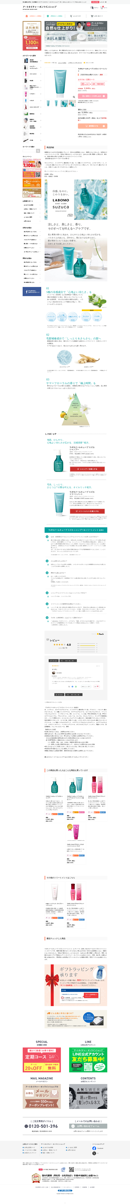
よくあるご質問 (28, 217)
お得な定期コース (29, 1147)
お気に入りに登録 (88, 62)
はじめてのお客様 (28, 205)
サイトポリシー (68, 1187)
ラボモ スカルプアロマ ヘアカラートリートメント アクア (75, 845)
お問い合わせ (27, 221)
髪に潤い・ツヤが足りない (31, 243)
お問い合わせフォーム (88, 1126)
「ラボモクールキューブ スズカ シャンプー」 (63, 611)
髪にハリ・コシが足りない (31, 274)
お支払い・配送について (30, 209)
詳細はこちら (87, 136)
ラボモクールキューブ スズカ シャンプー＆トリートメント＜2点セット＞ (75, 798)
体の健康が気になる (29, 282)
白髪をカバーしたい (29, 247)
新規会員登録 (95, 2)
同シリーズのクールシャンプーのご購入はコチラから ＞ (61, 171)
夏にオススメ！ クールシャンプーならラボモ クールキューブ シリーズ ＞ (66, 757)
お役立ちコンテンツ (30, 1152)
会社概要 (92, 1187)
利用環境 (77, 1187)
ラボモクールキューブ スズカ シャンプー (54, 797)
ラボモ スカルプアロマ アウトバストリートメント (96, 797)
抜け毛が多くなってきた (30, 231)
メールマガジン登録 (30, 1150)
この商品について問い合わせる (75, 62)
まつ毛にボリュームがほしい (31, 251)
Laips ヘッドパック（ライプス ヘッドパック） (54, 904)
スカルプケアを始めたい (30, 239)
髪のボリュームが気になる (31, 235)
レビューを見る (62, 63)
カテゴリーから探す (29, 56)
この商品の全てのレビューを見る (53, 702)
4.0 (69, 645)
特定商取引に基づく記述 (41, 1187)
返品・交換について (29, 213)
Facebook (97, 1148)
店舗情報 (84, 1187)
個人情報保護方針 (56, 1187)
